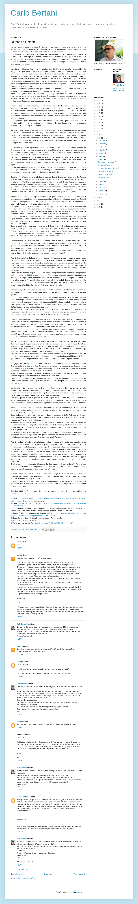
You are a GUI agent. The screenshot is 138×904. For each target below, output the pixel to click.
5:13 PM (20, 790)
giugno (101, 159)
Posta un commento (21, 870)
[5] (40, 322)
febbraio (102, 191)
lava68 (19, 646)
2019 (99, 107)
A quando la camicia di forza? (108, 168)
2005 (99, 207)
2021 (99, 101)
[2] (76, 268)
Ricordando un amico (105, 171)
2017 (99, 113)
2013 (99, 126)
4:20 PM (20, 761)
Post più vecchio (80, 874)
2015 (99, 119)
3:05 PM (20, 714)
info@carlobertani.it (18, 493)
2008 (99, 198)
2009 (99, 138)
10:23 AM (20, 654)
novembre (102, 144)
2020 (99, 104)
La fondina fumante (105, 165)
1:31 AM (19, 865)
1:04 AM (19, 548)
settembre (102, 150)
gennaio (102, 194)
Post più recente (17, 874)
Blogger (79, 892)
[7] (74, 464)
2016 (99, 116)
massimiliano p (22, 797)
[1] (23, 253)
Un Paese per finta (104, 178)
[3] (31, 275)
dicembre (102, 141)
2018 (99, 110)
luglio (101, 156)
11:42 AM (20, 832)
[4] (57, 302)
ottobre (101, 147)
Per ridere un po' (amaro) (107, 162)
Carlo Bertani (34, 12)
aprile (101, 184)
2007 (99, 201)
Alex (18, 542)
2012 (99, 129)
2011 (99, 132)
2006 (99, 204)
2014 (99, 122)
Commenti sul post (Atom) (27, 878)
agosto (101, 153)
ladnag (19, 662)
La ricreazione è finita (105, 174)
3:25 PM (20, 727)
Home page (48, 874)
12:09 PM (20, 676)
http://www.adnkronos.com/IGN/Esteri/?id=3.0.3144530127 (50, 523)
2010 (99, 135)
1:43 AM (19, 617)
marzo (101, 188)
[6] (28, 364)
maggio (101, 181)
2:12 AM (19, 639)
